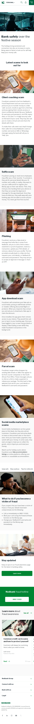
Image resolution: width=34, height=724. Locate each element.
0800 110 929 (17, 599)
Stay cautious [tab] (14, 469)
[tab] (17, 678)
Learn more (17, 573)
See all (28, 613)
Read (7, 661)
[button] (10, 3)
